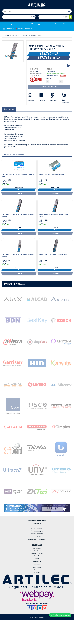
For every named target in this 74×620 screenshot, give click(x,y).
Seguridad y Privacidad (37, 553)
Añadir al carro (49, 87)
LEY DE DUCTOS (15, 35)
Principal (6, 35)
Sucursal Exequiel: (53, 75)
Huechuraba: (51, 71)
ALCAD (4, 181)
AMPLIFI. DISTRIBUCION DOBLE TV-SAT (51, 174)
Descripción (9, 109)
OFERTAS (19, 29)
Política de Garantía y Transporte (37, 550)
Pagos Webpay (37, 567)
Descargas (37, 569)
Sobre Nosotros (37, 548)
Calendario (37, 572)
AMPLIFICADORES (33, 35)
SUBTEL (37, 558)
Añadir (19, 193)
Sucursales (37, 555)
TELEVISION (24, 35)
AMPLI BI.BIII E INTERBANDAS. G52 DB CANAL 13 (54, 255)
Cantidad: (49, 78)
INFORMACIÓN (29, 29)
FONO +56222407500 (37, 540)
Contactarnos (37, 564)
